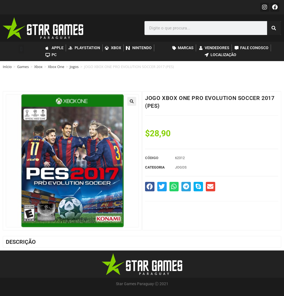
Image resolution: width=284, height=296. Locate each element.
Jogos (74, 66)
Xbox (38, 66)
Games (23, 66)
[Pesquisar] (274, 28)
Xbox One (56, 66)
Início (7, 66)
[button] (21, 49)
